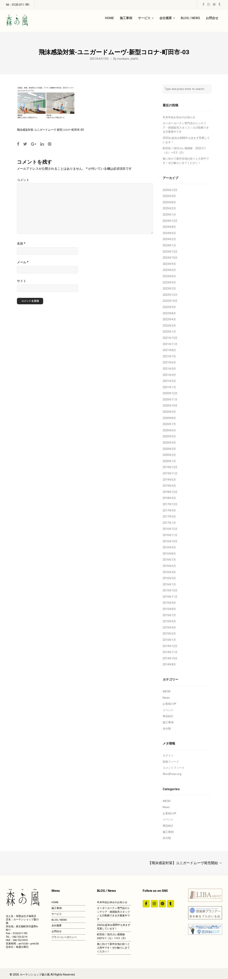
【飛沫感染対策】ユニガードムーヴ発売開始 (185, 863)
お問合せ (57, 931)
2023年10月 (170, 257)
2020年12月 (170, 393)
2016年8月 (169, 553)
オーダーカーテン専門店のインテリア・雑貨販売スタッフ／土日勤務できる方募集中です (186, 127)
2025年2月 (169, 208)
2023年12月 (170, 251)
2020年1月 (169, 461)
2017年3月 (169, 516)
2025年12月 (170, 190)
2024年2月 (169, 239)
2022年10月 (170, 301)
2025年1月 (169, 214)
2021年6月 (169, 362)
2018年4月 (169, 498)
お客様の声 (169, 704)
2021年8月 (169, 350)
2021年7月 (169, 356)
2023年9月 (169, 264)
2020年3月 (169, 449)
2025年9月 (169, 196)
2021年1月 (169, 387)
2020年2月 (169, 455)
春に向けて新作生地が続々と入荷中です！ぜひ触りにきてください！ (113, 948)
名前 (21, 243)
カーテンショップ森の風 (35, 974)
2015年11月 (170, 596)
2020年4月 (169, 442)
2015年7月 (169, 615)
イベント (168, 710)
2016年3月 (169, 578)
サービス (57, 913)
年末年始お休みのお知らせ (179, 117)
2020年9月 (169, 412)
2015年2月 (169, 633)
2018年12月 (170, 492)
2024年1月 (169, 245)
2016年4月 (169, 572)
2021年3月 (169, 381)
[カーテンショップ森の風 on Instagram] (154, 903)
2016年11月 (170, 535)
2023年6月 (169, 270)
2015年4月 (169, 627)
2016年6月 (169, 566)
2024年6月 (169, 233)
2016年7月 (169, 559)
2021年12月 (170, 338)
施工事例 (168, 722)
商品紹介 (168, 716)
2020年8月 (169, 418)
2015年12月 (170, 590)
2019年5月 (169, 479)
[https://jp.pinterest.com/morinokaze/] (162, 903)
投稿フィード (171, 761)
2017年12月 (170, 504)
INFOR (166, 691)
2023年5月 (169, 276)
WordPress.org (172, 774)
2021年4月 (169, 375)
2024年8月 (169, 227)
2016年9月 (169, 547)
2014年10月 (170, 658)
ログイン (168, 755)
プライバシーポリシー (64, 937)
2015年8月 (169, 609)
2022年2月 (169, 325)
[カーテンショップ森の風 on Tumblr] (170, 903)
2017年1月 (169, 523)
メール (22, 262)
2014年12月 (170, 646)
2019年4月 (169, 485)
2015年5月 (169, 621)
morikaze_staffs (127, 58)
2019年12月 (170, 467)
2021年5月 (169, 368)
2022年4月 (169, 319)
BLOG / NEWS (59, 919)
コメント (23, 180)
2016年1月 (169, 584)
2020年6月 (169, 430)
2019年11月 (170, 473)
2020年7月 (169, 424)
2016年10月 (170, 541)
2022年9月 (169, 307)
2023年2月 (169, 288)
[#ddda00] (146, 903)
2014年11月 (170, 652)
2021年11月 (170, 344)
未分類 (167, 728)
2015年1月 (169, 640)
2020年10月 (170, 405)
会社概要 (57, 925)
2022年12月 (170, 294)
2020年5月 (169, 436)
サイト (21, 281)
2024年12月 (170, 221)
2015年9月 (169, 602)
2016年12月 (170, 529)
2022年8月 (169, 313)
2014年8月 (169, 664)
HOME (55, 902)
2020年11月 (170, 399)
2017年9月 (169, 510)
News (166, 697)
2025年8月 (169, 202)
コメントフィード (173, 768)
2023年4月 (169, 282)
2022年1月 (169, 331)
